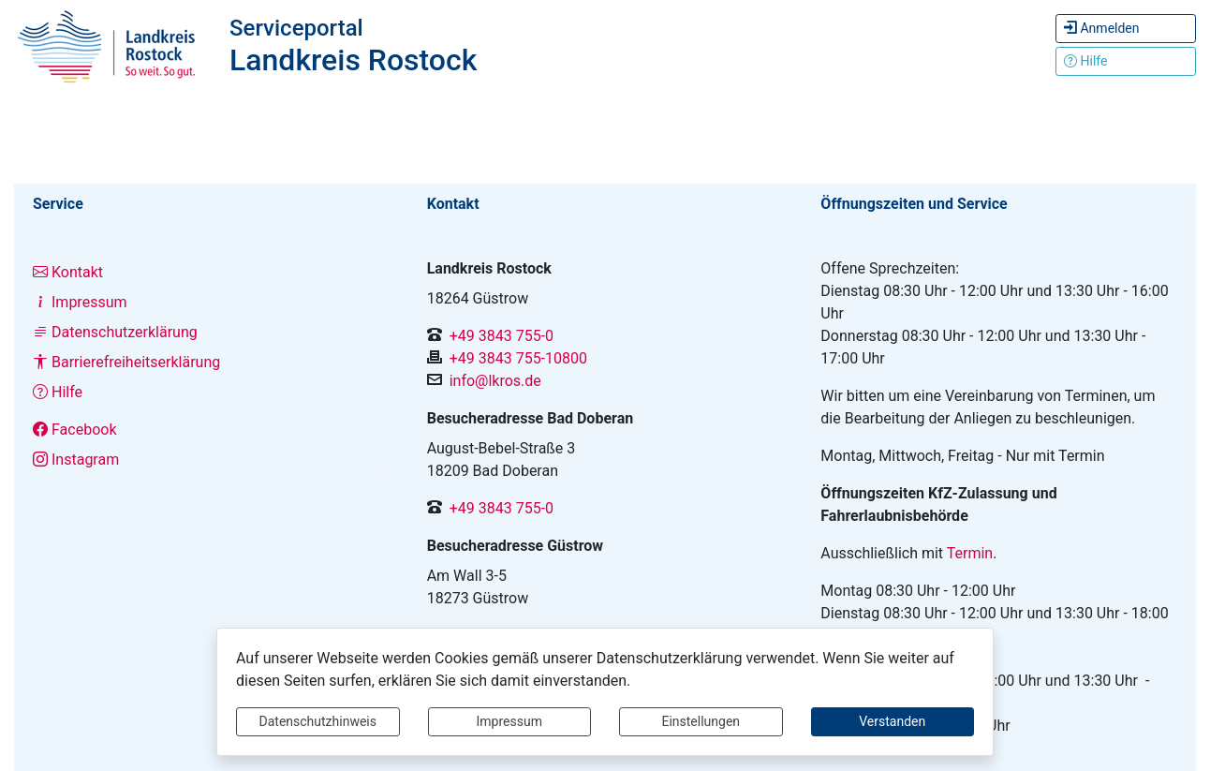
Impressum (509, 721)
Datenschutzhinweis (317, 721)
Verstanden (892, 721)
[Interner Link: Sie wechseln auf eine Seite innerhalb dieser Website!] (211, 272)
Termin (970, 553)
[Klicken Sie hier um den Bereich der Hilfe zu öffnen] (1125, 61)
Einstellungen (700, 721)
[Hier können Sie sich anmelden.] (1125, 28)
